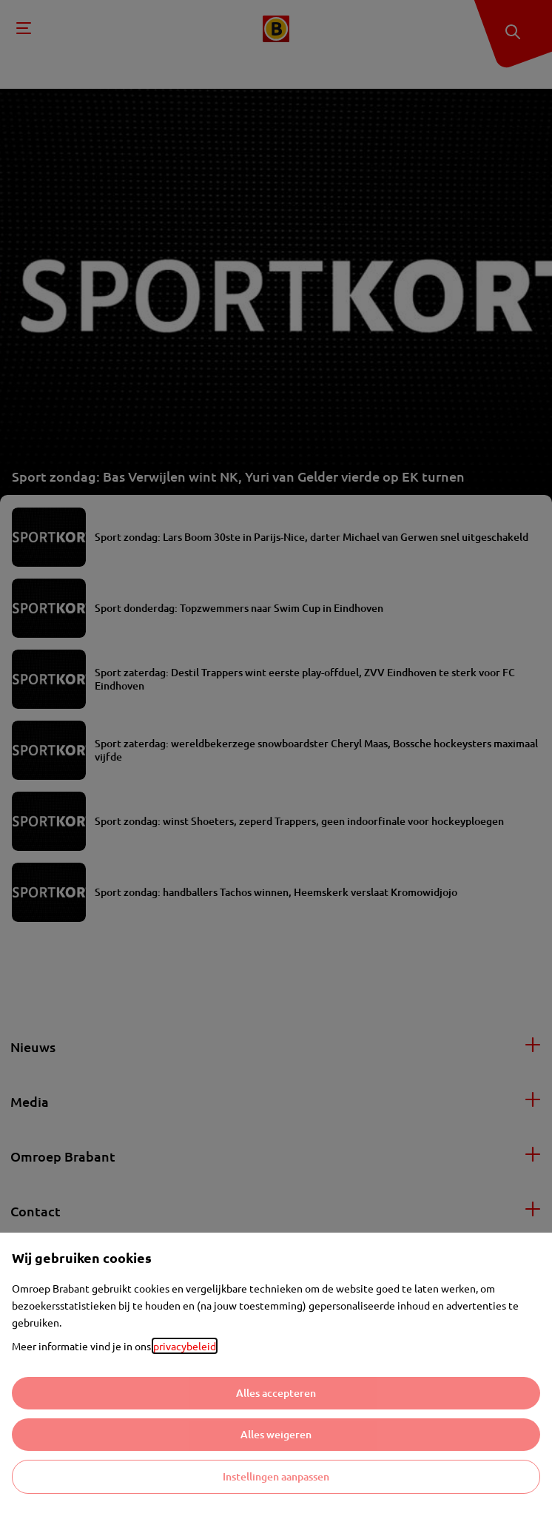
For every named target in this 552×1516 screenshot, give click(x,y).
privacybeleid (184, 1345)
